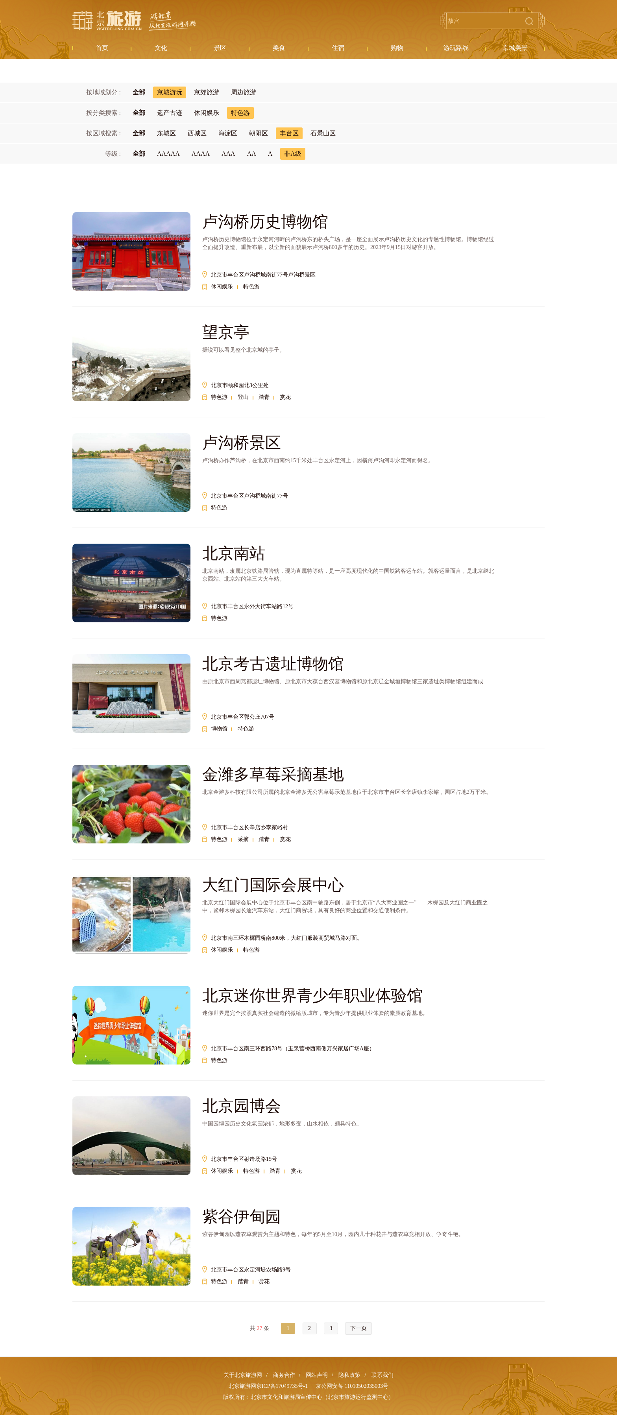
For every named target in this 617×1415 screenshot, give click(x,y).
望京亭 (225, 332)
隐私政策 (349, 1375)
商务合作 (284, 1375)
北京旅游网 (134, 21)
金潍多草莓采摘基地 (273, 774)
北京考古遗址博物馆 (273, 664)
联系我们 (382, 1375)
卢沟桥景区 (241, 443)
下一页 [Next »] (358, 1328)
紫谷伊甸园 (241, 1216)
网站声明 (317, 1375)
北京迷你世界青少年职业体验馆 (312, 995)
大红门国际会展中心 (273, 885)
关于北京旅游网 (243, 1375)
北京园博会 (241, 1106)
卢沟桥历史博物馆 (265, 222)
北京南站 (233, 553)
